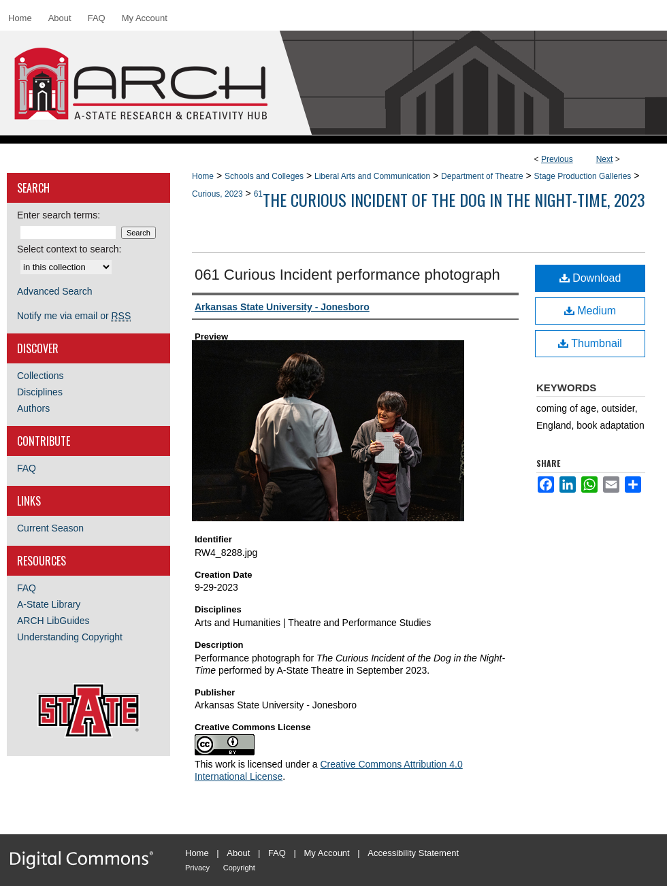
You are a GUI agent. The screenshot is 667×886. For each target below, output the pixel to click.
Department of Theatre (482, 176)
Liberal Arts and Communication (372, 176)
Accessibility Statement (413, 853)
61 (258, 194)
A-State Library (48, 604)
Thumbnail (590, 343)
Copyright (239, 868)
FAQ (26, 468)
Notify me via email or (74, 315)
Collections (40, 375)
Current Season (50, 528)
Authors (33, 408)
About (238, 853)
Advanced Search (55, 291)
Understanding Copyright (70, 636)
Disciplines (40, 392)
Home (203, 176)
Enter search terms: (58, 215)
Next (604, 159)
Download (590, 278)
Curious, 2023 (217, 194)
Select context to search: (69, 249)
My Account (327, 853)
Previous (557, 159)
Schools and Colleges (264, 176)
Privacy (197, 868)
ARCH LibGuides (53, 620)
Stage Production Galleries (583, 176)
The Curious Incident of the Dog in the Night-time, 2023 (454, 199)
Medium (590, 310)
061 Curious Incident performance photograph (347, 274)
